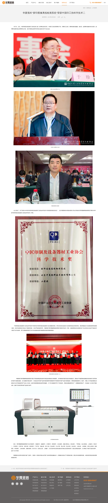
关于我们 (72, 2)
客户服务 (56, 2)
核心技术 (49, 2)
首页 (27, 2)
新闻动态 (64, 2)
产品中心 (33, 2)
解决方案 (41, 2)
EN (105, 2)
